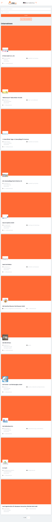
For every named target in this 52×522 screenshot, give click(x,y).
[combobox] (26, 9)
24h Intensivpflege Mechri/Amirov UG (12, 181)
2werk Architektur (7, 264)
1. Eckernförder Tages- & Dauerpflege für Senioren (15, 139)
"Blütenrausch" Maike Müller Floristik (12, 97)
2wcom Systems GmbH (8, 222)
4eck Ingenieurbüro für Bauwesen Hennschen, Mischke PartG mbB (19, 506)
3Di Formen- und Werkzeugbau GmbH (12, 384)
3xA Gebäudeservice (7, 426)
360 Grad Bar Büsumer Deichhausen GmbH (13, 306)
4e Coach (4, 468)
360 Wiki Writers (6, 343)
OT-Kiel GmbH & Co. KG (8, 56)
